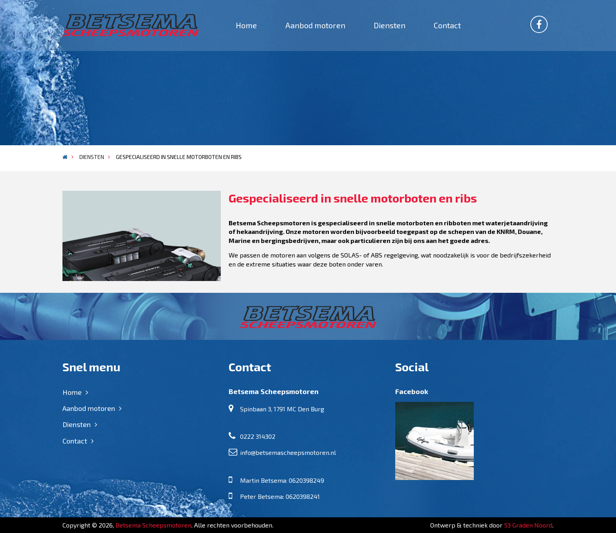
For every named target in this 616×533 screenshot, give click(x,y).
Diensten (389, 25)
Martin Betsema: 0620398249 (282, 480)
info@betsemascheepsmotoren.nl (288, 452)
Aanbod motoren (315, 25)
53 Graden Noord (528, 525)
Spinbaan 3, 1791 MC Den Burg (282, 409)
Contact (447, 25)
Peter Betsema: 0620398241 (280, 496)
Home (246, 25)
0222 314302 (257, 436)
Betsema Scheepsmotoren (153, 525)
